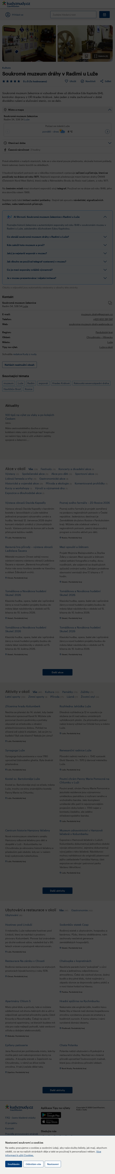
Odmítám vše (33, 1164)
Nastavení (53, 1164)
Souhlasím (14, 1164)
